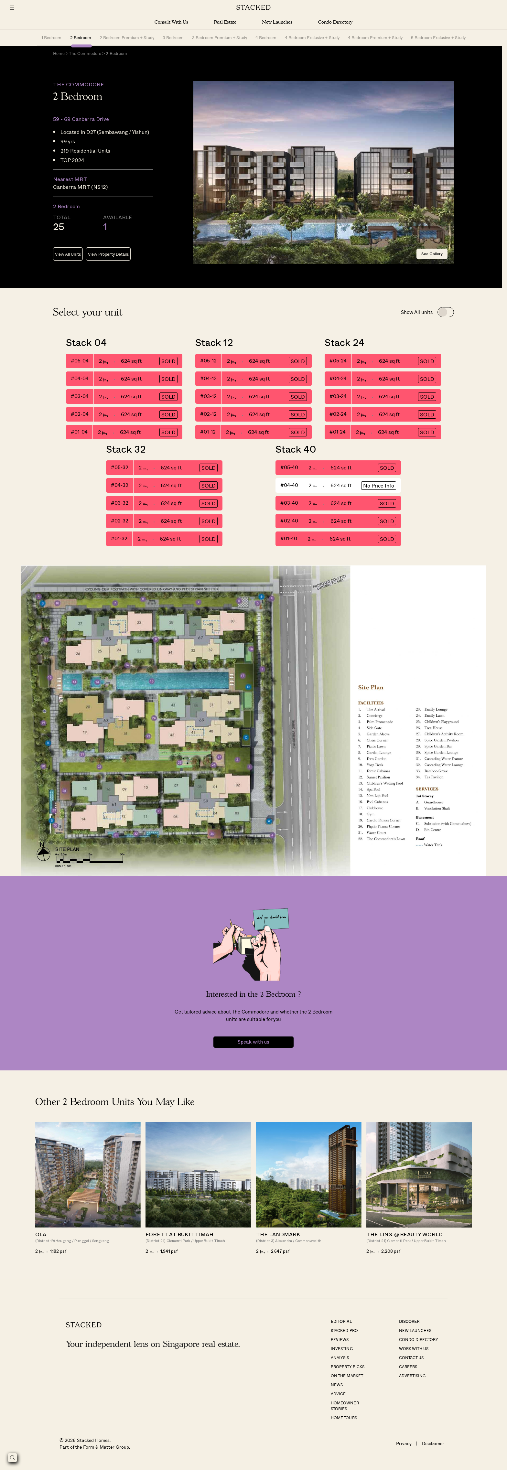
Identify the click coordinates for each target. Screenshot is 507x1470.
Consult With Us (171, 22)
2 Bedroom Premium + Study (127, 37)
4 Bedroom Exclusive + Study (312, 37)
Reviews (340, 1340)
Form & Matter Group (106, 1447)
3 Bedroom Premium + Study (219, 37)
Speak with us (253, 1042)
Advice (338, 1394)
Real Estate (225, 22)
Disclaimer (433, 1444)
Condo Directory (335, 22)
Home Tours (344, 1418)
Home (59, 54)
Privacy (404, 1444)
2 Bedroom (80, 37)
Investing (341, 1349)
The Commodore (85, 54)
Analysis (340, 1358)
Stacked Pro (344, 1331)
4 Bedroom (265, 37)
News (337, 1385)
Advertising (412, 1376)
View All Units (68, 255)
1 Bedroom (51, 37)
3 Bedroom (173, 37)
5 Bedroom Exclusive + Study (438, 37)
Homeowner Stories (345, 1406)
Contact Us (411, 1358)
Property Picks (347, 1367)
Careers (408, 1367)
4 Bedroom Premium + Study (375, 37)
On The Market (347, 1376)
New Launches (277, 22)
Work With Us (413, 1349)
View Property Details (108, 255)
